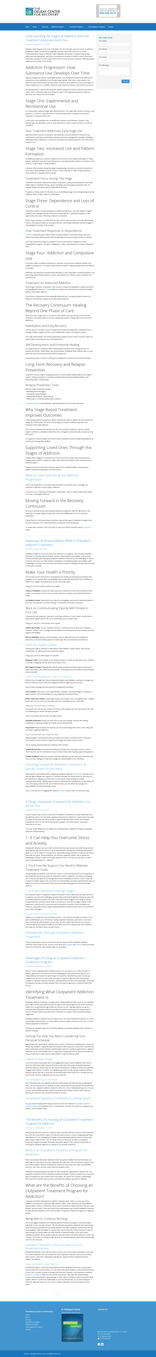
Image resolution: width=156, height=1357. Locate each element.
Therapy (48, 289)
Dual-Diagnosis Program (96, 27)
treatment (76, 774)
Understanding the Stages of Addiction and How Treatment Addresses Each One (57, 38)
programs (69, 945)
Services (45, 27)
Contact (110, 27)
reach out (87, 527)
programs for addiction (33, 1275)
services (79, 945)
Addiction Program (57, 27)
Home (27, 27)
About (35, 27)
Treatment (29, 235)
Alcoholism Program (76, 27)
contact (62, 791)
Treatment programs (32, 403)
